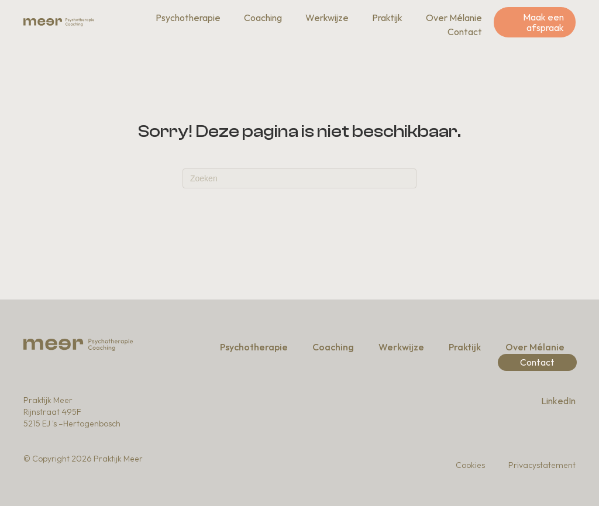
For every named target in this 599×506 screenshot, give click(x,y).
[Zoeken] (299, 178)
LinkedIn (558, 401)
